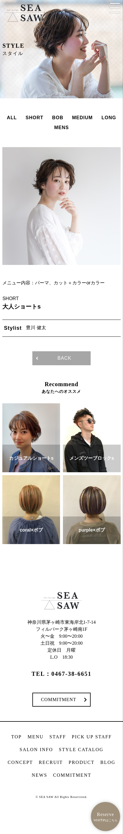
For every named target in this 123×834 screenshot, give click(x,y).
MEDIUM (82, 117)
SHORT (34, 117)
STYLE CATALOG (81, 749)
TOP (16, 736)
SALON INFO (36, 749)
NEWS (39, 775)
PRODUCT (82, 762)
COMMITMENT (58, 699)
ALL (12, 117)
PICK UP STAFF (92, 736)
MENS (61, 127)
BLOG (107, 762)
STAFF (58, 736)
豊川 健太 (36, 327)
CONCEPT (20, 762)
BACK (64, 358)
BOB (58, 117)
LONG (108, 117)
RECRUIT (51, 762)
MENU (36, 736)
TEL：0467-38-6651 (61, 674)
